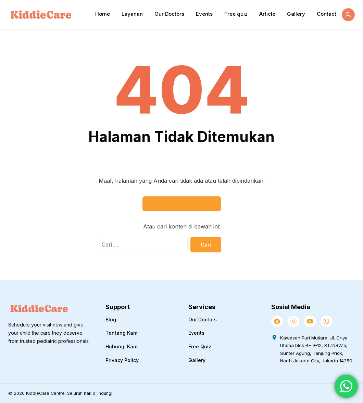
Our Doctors (169, 14)
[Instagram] (293, 321)
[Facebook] (277, 321)
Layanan (132, 14)
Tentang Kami (122, 333)
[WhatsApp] (326, 321)
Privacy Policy (122, 360)
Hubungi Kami (122, 346)
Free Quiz (199, 346)
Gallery (296, 14)
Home (102, 14)
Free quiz (236, 14)
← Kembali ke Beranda (182, 203)
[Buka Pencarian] (348, 14)
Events (204, 14)
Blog (110, 319)
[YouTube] (310, 321)
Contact (326, 14)
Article (267, 14)
